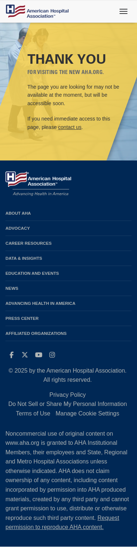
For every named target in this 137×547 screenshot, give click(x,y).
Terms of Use (33, 413)
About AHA (18, 213)
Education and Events (32, 273)
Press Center (22, 318)
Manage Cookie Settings (87, 413)
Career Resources (28, 243)
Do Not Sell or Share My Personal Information (67, 404)
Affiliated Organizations (35, 333)
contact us (69, 127)
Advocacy (17, 228)
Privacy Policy (67, 395)
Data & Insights (23, 258)
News (11, 288)
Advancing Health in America (40, 303)
